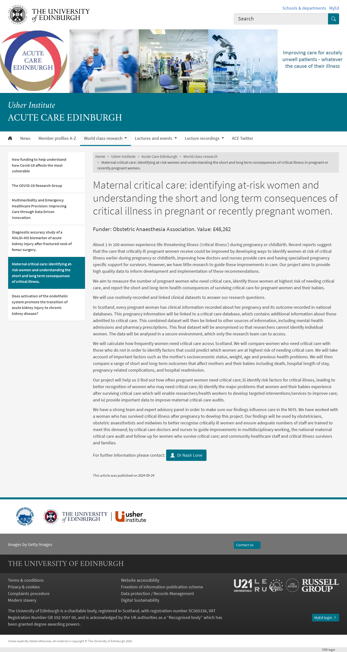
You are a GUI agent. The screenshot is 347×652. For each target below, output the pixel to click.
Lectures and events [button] (154, 138)
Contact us (247, 544)
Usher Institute (31, 105)
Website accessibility (140, 580)
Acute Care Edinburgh (159, 156)
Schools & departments (304, 8)
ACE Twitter (242, 138)
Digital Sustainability (140, 600)
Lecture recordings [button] (203, 138)
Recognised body (185, 617)
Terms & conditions (26, 580)
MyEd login (325, 617)
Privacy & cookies (24, 587)
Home (100, 156)
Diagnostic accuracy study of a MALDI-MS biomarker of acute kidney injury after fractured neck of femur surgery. (42, 241)
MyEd (334, 8)
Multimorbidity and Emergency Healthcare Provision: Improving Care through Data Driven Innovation (39, 209)
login (330, 650)
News (25, 138)
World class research (200, 156)
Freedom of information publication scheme (162, 587)
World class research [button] (103, 138)
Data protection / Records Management (157, 593)
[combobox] (281, 18)
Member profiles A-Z (57, 138)
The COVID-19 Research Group (37, 185)
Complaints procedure (29, 593)
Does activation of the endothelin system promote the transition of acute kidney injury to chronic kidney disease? (40, 304)
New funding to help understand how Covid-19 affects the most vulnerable (39, 165)
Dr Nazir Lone (186, 455)
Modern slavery (22, 600)
